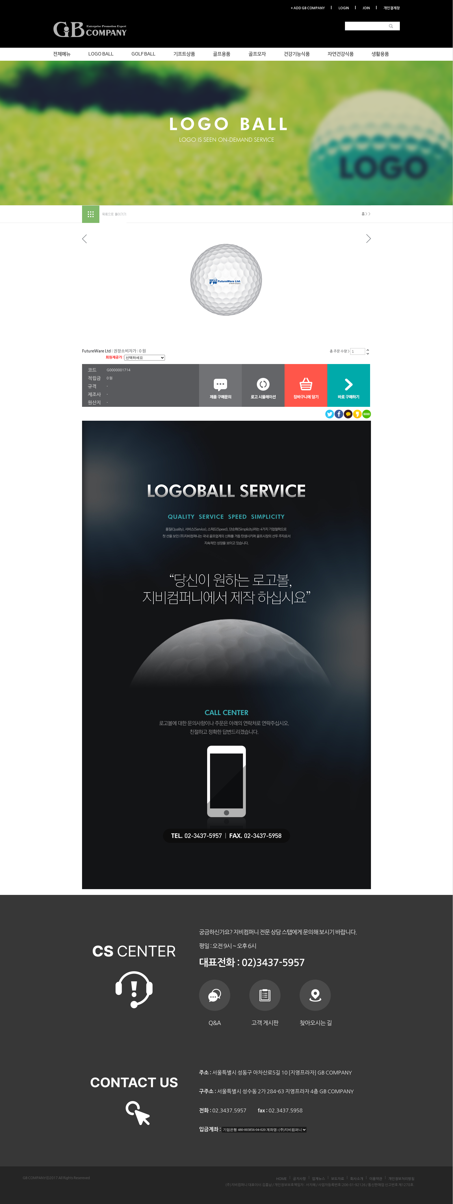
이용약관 (375, 1179)
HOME (281, 1179)
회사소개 (356, 1179)
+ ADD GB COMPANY (308, 8)
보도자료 (337, 1179)
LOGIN (344, 8)
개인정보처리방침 (401, 1179)
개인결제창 (392, 8)
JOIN (366, 8)
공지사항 (299, 1179)
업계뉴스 (318, 1179)
